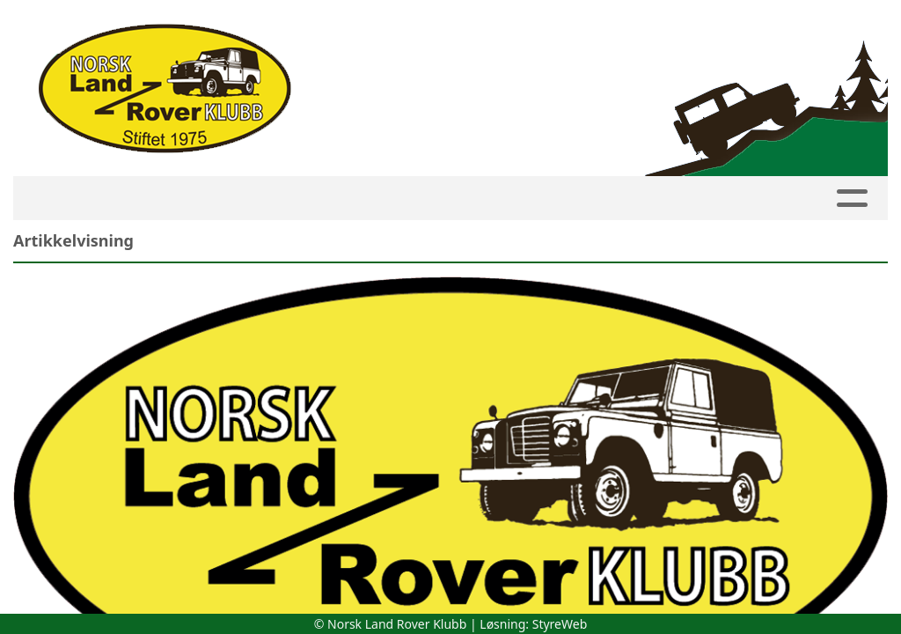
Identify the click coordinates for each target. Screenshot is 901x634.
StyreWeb (560, 624)
